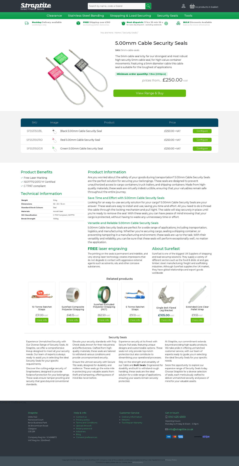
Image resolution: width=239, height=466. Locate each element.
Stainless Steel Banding (86, 15)
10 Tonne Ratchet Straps (42, 308)
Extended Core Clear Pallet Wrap (197, 308)
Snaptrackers (33, 371)
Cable (126, 365)
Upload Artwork (83, 426)
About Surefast (166, 249)
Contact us (81, 417)
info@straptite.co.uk (180, 429)
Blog (78, 434)
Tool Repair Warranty (132, 423)
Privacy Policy (171, 460)
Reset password (84, 428)
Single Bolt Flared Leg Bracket (166, 309)
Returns (125, 420)
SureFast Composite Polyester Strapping (73, 308)
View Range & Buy (150, 93)
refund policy (137, 462)
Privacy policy (83, 420)
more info (42, 320)
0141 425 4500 (177, 416)
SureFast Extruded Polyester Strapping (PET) (104, 307)
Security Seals (167, 15)
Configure (202, 131)
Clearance (54, 15)
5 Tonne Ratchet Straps (135, 308)
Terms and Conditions (86, 423)
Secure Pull (125, 344)
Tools (188, 15)
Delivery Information (132, 417)
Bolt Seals (140, 365)
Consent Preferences (13, 402)
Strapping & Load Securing (130, 15)
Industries (81, 431)
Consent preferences (86, 437)
